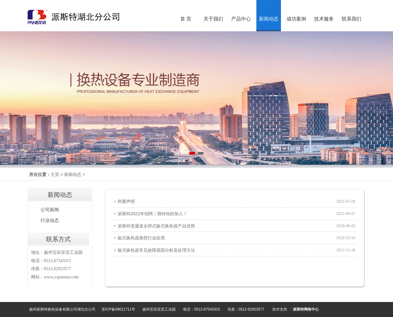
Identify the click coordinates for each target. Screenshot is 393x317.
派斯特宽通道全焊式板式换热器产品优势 (156, 225)
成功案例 (296, 18)
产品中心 (241, 18)
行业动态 (50, 220)
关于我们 (213, 18)
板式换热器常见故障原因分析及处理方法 (156, 250)
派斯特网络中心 (306, 309)
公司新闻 (50, 209)
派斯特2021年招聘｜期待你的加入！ (152, 213)
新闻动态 (72, 174)
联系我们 (351, 18)
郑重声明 (126, 201)
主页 (55, 174)
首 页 (185, 18)
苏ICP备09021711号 (118, 309)
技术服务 (324, 18)
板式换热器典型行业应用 (141, 237)
